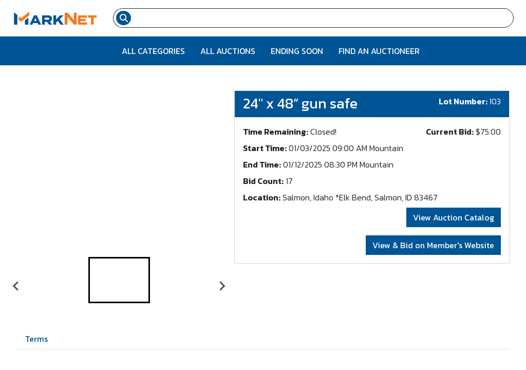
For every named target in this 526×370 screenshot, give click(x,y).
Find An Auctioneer (379, 51)
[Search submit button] (123, 18)
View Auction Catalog (453, 217)
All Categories (153, 51)
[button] (119, 280)
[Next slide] (222, 286)
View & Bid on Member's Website (433, 245)
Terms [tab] (36, 338)
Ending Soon (297, 51)
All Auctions (227, 51)
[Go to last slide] (16, 286)
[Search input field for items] (324, 18)
